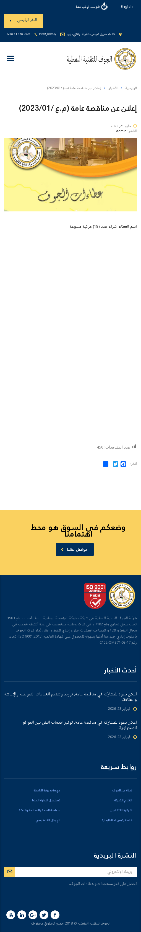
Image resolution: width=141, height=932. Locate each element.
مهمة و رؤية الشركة (47, 790)
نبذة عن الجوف (122, 790)
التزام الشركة (123, 800)
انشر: (133, 464)
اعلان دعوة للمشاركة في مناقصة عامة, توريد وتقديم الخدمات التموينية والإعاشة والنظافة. (70, 697)
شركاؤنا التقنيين (121, 810)
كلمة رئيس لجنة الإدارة (117, 820)
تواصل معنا (74, 549)
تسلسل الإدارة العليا (46, 800)
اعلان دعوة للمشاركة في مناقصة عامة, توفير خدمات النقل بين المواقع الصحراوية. (80, 725)
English (127, 6)
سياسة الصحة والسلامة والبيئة (39, 810)
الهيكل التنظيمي (47, 820)
